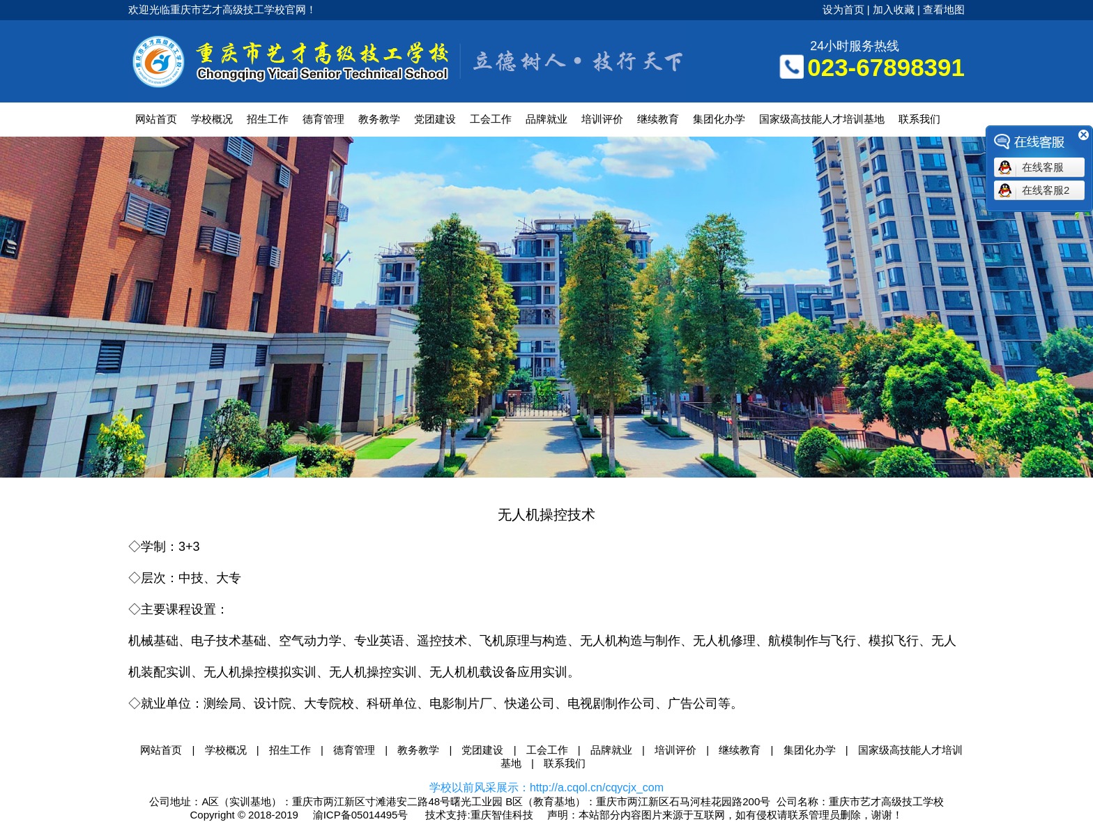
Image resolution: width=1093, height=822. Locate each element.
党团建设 (435, 119)
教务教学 (379, 119)
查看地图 (944, 9)
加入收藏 (894, 9)
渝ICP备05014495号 (360, 815)
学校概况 (212, 119)
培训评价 (602, 119)
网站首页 (156, 119)
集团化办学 (719, 119)
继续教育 (658, 119)
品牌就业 (546, 119)
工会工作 (491, 119)
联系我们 (919, 119)
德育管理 (323, 119)
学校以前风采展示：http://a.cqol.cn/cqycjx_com (546, 787)
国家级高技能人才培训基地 (822, 119)
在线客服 (1043, 167)
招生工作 (268, 119)
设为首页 (843, 9)
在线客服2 (1045, 190)
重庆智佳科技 (502, 815)
